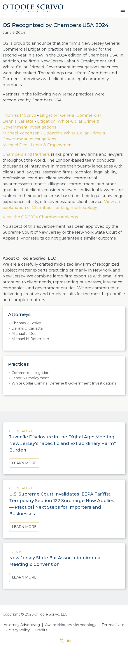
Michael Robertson (21, 133)
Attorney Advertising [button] (22, 625)
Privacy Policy (18, 630)
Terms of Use (113, 625)
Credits (41, 630)
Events (15, 552)
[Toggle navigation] (123, 10)
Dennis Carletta (18, 121)
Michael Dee (15, 145)
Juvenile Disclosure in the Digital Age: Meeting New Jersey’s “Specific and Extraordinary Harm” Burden (62, 443)
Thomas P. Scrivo (19, 115)
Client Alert (20, 431)
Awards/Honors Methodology (70, 625)
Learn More (24, 463)
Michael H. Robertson (30, 339)
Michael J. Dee (24, 334)
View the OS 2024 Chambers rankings (40, 217)
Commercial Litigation (30, 373)
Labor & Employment (52, 145)
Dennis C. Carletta (27, 328)
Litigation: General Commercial (70, 115)
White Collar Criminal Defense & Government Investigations (64, 383)
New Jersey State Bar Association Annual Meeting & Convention (55, 561)
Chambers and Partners (26, 154)
